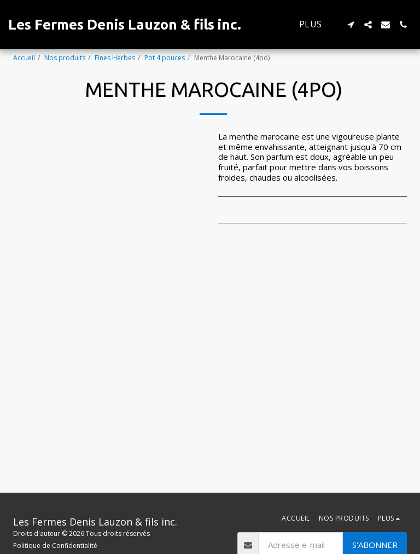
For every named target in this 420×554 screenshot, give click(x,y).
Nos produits (64, 57)
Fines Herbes (115, 57)
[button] (350, 24)
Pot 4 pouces (164, 57)
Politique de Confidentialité (55, 545)
